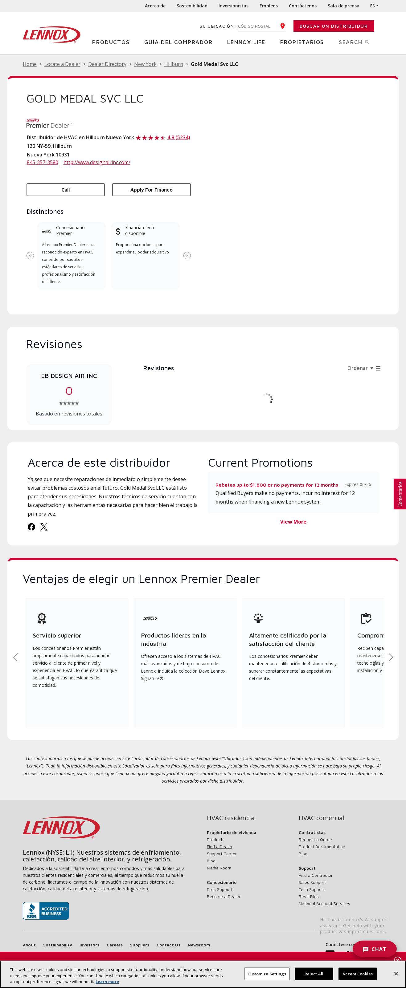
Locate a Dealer (62, 64)
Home (30, 64)
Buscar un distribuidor (334, 26)
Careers (115, 944)
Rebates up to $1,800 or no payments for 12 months (276, 485)
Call (65, 189)
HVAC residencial (231, 818)
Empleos (269, 6)
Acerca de (155, 6)
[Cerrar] (396, 973)
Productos (113, 41)
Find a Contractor (316, 875)
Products (215, 839)
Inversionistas (233, 6)
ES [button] (372, 6)
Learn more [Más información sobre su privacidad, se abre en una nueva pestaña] (107, 981)
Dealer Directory (107, 64)
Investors (89, 944)
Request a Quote (315, 839)
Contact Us (168, 944)
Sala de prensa (343, 6)
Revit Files (309, 896)
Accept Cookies (357, 973)
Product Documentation (322, 846)
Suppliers (139, 944)
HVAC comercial (321, 818)
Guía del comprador (180, 41)
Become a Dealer (223, 896)
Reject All (314, 973)
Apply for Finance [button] (151, 189)
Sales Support (312, 882)
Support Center (222, 853)
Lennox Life (248, 41)
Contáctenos (303, 6)
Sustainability (57, 944)
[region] (203, 974)
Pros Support (219, 889)
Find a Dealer (219, 846)
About (29, 944)
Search (361, 41)
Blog (211, 860)
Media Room (219, 867)
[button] (400, 494)
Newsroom (199, 944)
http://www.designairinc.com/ (97, 162)
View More (293, 521)
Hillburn (173, 64)
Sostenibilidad (192, 6)
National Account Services (324, 903)
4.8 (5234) (178, 137)
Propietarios (304, 41)
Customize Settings (267, 973)
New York (145, 64)
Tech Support (312, 889)
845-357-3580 (42, 162)
